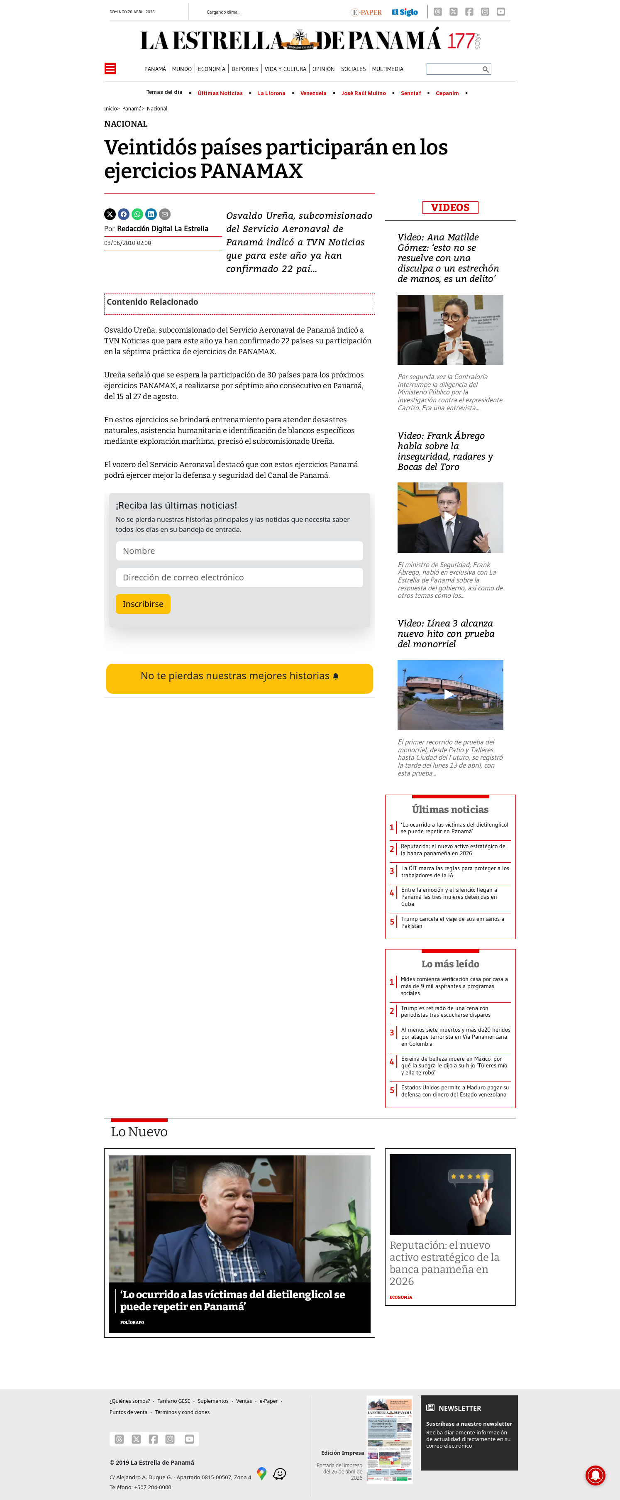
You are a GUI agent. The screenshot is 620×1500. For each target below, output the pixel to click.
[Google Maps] (262, 1473)
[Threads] (438, 11)
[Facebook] (469, 11)
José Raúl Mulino (364, 93)
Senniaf (411, 93)
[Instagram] (485, 11)
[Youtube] (501, 11)
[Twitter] (110, 213)
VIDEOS (450, 207)
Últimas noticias (450, 809)
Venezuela (313, 93)
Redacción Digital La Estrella (162, 228)
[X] (453, 11)
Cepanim (447, 93)
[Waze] (279, 1473)
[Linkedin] (151, 213)
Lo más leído (450, 964)
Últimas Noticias (220, 93)
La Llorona (271, 93)
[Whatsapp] (137, 213)
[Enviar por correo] (165, 213)
